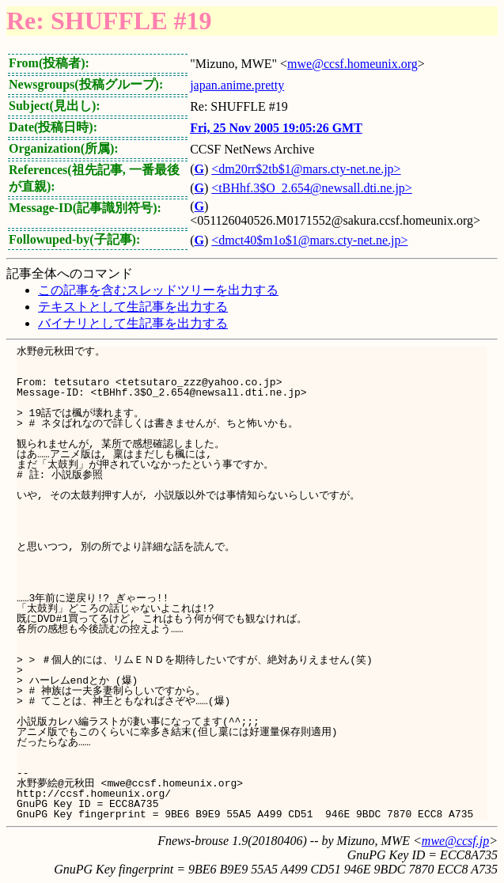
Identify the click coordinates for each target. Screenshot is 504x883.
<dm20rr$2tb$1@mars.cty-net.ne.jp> (305, 169)
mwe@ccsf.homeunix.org (352, 63)
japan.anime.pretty (237, 85)
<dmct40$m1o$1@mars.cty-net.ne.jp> (309, 240)
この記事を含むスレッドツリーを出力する (158, 290)
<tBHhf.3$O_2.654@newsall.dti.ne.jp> (311, 188)
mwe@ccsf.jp (455, 840)
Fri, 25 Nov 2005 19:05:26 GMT (276, 128)
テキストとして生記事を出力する (133, 306)
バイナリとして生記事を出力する (133, 323)
